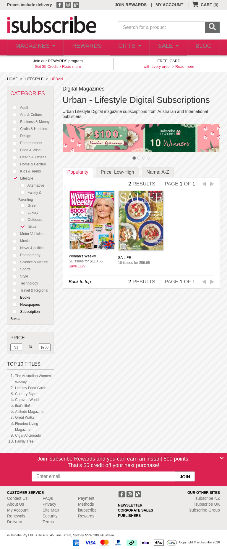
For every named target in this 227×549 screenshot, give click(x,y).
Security (50, 516)
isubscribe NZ (207, 498)
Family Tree (24, 441)
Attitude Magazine (29, 412)
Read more (71, 66)
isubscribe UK (207, 504)
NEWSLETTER (130, 505)
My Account (17, 510)
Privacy (49, 504)
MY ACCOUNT (169, 4)
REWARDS (84, 47)
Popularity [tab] (77, 172)
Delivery (14, 522)
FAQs (48, 498)
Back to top (80, 281)
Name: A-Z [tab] (158, 172)
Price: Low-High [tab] (117, 172)
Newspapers (25, 305)
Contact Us (17, 498)
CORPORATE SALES (135, 510)
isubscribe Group (204, 510)
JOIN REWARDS (131, 4)
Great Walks (25, 417)
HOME (12, 79)
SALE (166, 47)
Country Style (25, 394)
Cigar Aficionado (28, 435)
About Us (15, 504)
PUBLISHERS (129, 516)
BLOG (202, 47)
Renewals (16, 516)
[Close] (221, 458)
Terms (48, 522)
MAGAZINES (34, 47)
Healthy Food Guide (31, 388)
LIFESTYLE (34, 79)
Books (20, 297)
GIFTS (127, 47)
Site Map (51, 510)
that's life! (22, 406)
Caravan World (27, 400)
